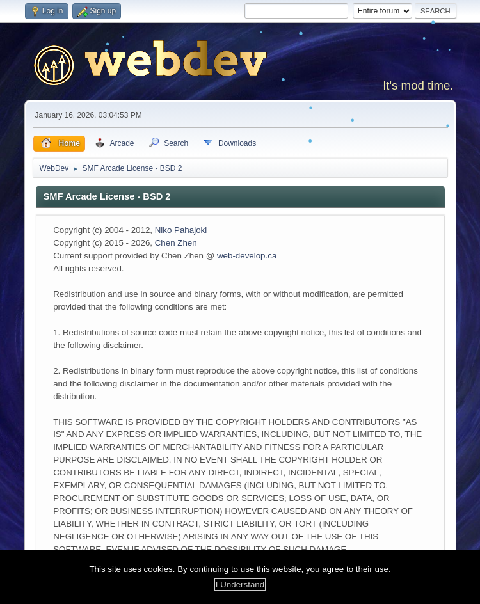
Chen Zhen (176, 243)
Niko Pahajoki (181, 230)
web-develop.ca (246, 255)
